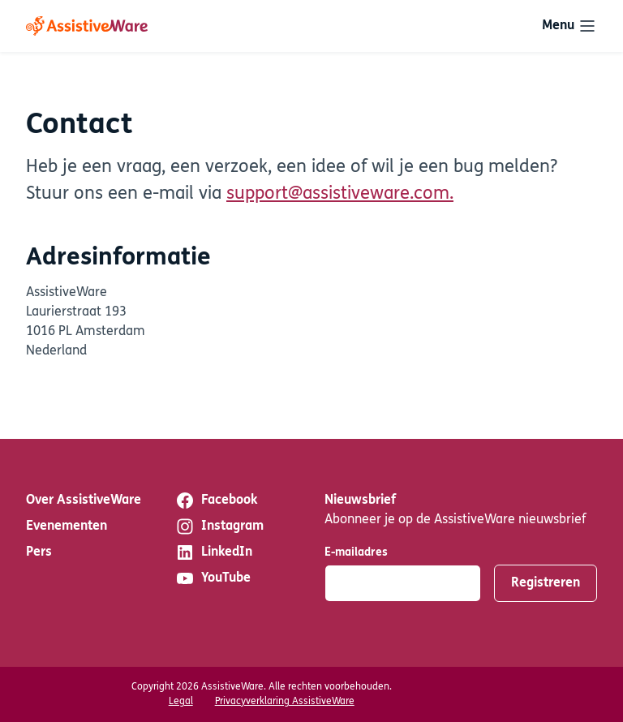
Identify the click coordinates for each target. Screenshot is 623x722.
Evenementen (66, 526)
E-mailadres (356, 553)
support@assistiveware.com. (339, 194)
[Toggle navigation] (569, 26)
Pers (39, 552)
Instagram (219, 526)
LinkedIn (213, 552)
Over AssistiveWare (83, 500)
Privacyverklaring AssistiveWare (284, 702)
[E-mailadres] (402, 583)
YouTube (213, 578)
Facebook (216, 500)
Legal (181, 702)
